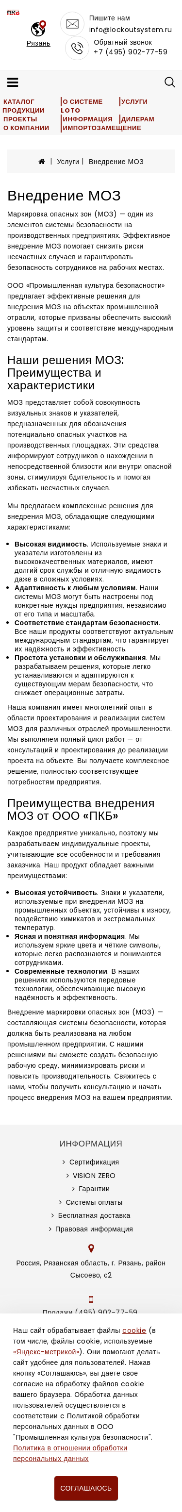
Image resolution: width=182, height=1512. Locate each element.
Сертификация (94, 1162)
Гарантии (94, 1188)
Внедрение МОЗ (116, 161)
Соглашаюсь (86, 1488)
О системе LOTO (81, 106)
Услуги (134, 101)
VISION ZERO (94, 1175)
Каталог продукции (23, 106)
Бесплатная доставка (94, 1215)
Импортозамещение (102, 128)
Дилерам (137, 119)
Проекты (20, 119)
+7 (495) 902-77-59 (130, 52)
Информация (88, 119)
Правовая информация (94, 1229)
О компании (26, 128)
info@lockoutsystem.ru (130, 29)
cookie (134, 1330)
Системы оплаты (94, 1202)
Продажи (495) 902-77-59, (91, 1312)
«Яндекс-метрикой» (46, 1352)
